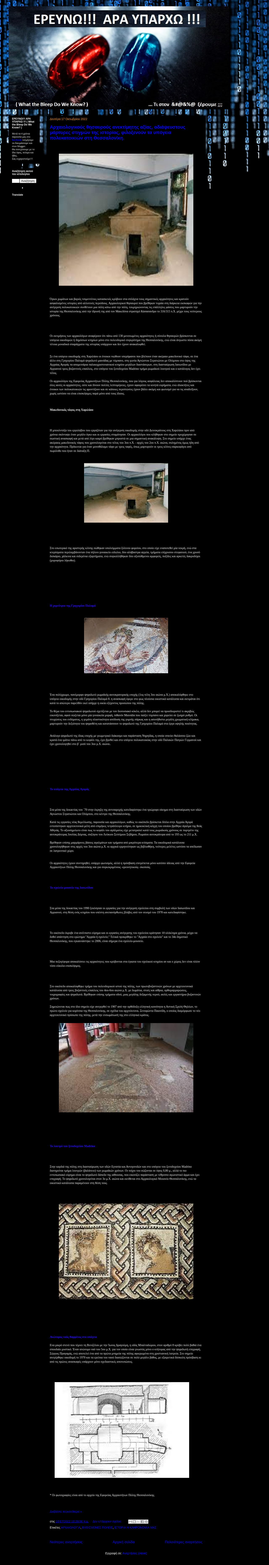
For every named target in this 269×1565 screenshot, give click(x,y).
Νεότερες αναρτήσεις (66, 1542)
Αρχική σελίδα (124, 1542)
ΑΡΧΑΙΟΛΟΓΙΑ (70, 1527)
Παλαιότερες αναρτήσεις (183, 1542)
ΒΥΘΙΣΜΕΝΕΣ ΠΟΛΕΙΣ (97, 1527)
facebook (17, 139)
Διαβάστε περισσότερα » (66, 1511)
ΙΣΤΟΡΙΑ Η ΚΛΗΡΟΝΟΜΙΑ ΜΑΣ (135, 1527)
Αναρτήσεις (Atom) (135, 1553)
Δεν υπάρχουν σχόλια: (108, 1521)
